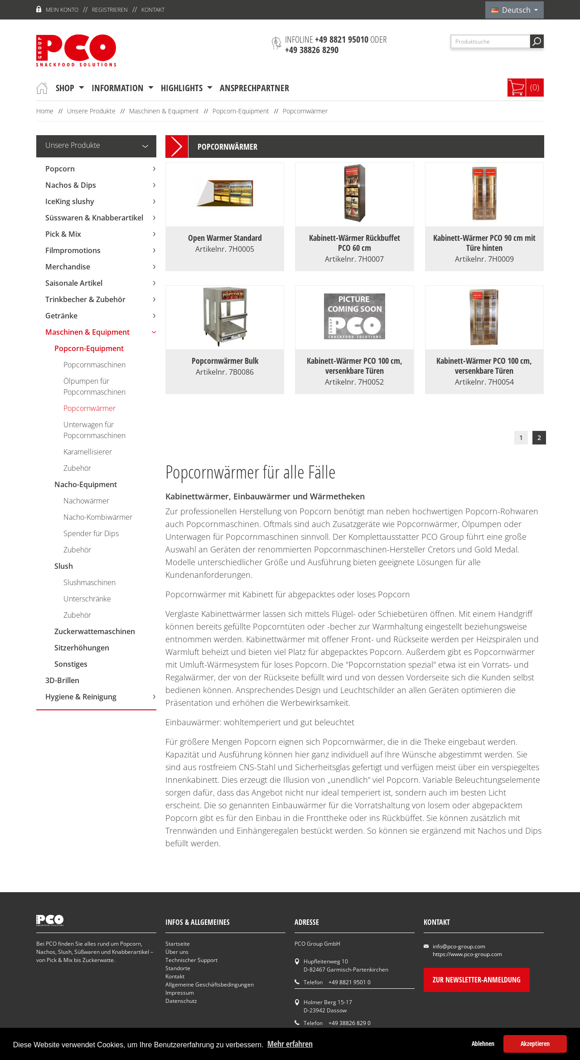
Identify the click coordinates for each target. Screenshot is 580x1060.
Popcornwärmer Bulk (225, 360)
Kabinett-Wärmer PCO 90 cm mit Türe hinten (484, 242)
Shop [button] (66, 88)
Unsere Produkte (91, 111)
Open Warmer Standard (225, 237)
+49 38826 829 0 (350, 1023)
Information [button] (119, 88)
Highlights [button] (183, 88)
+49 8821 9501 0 (350, 982)
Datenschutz (181, 1001)
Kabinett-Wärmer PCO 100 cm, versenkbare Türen (354, 365)
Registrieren (110, 10)
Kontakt (152, 10)
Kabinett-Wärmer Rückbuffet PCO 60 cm (354, 242)
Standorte (177, 968)
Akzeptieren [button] (535, 1043)
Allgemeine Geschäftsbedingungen (209, 984)
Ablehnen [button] (483, 1043)
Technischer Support (191, 960)
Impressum (179, 992)
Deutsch (511, 10)
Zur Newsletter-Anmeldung (477, 980)
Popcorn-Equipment (241, 111)
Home (44, 111)
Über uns (176, 952)
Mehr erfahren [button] (290, 1043)
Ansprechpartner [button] (254, 88)
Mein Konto (62, 10)
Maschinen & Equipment (164, 111)
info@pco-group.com (459, 946)
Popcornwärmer (305, 111)
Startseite (177, 944)
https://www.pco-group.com (467, 954)
